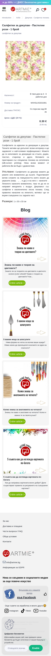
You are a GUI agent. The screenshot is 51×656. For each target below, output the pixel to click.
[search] (37, 10)
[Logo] (21, 10)
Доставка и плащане (12, 526)
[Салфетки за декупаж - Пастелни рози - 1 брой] (25, 60)
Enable (35, 648)
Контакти (7, 541)
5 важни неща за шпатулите (16, 339)
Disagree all (16, 648)
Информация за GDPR (13, 567)
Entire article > (17, 283)
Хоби (18, 18)
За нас (6, 521)
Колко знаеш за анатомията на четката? (22, 410)
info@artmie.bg (13, 562)
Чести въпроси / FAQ (12, 531)
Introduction (6, 18)
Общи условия (10, 536)
